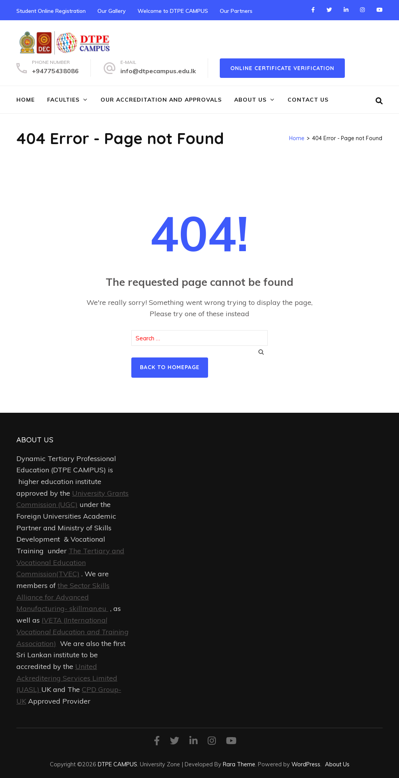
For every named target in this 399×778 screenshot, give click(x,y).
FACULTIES (63, 99)
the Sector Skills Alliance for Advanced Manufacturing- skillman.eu (62, 597)
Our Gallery (111, 10)
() (72, 632)
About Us (250, 99)
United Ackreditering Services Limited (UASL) (66, 678)
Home (25, 99)
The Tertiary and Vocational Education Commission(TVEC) (70, 562)
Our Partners (236, 10)
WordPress (305, 764)
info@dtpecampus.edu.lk (158, 71)
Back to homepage (170, 367)
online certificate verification (282, 68)
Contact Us (308, 99)
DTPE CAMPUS (117, 764)
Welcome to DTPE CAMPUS (173, 10)
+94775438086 (55, 71)
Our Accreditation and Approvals (161, 99)
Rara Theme (239, 764)
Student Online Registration (51, 10)
